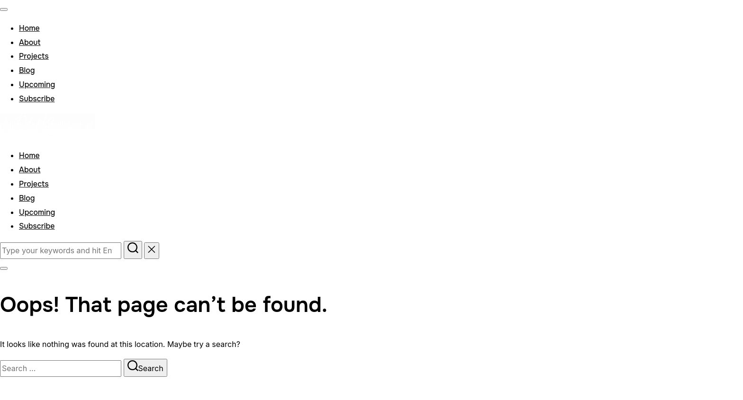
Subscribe (36, 99)
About (29, 42)
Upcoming (37, 84)
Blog (27, 70)
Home (29, 28)
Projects (34, 56)
